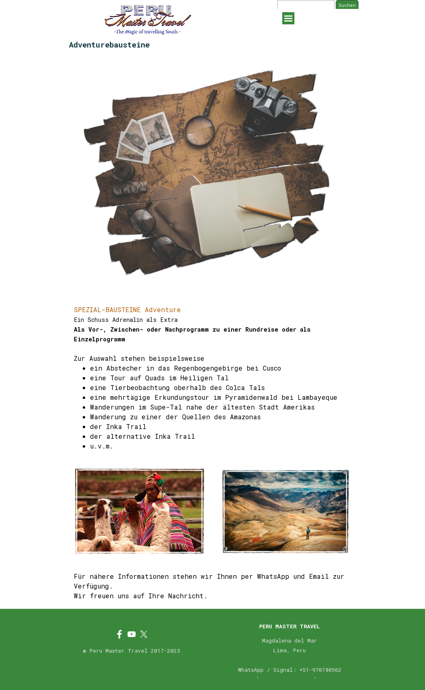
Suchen (347, 5)
